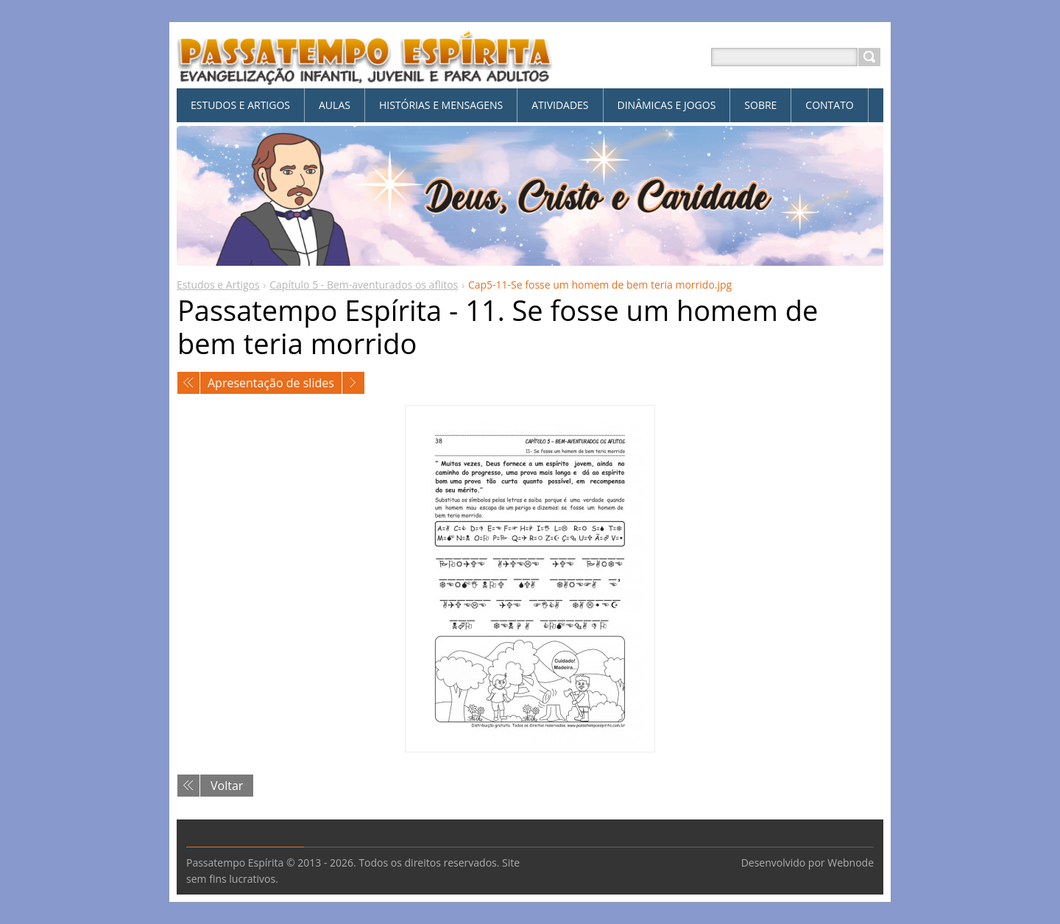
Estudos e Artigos (218, 285)
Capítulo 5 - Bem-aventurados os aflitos (363, 285)
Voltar (227, 785)
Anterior (188, 383)
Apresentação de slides (271, 383)
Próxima (353, 383)
